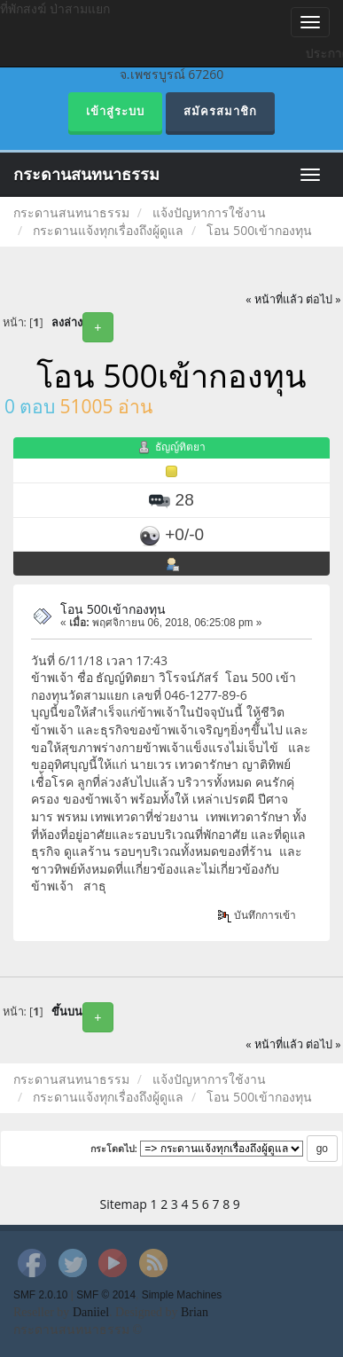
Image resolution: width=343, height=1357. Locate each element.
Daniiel (91, 1312)
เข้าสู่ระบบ (115, 111)
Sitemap (123, 1204)
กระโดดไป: (114, 1148)
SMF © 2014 (106, 1295)
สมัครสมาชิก (220, 111)
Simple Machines (182, 1295)
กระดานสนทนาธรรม (86, 175)
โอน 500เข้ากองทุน (113, 608)
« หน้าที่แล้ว (274, 299)
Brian (194, 1312)
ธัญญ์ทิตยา (180, 447)
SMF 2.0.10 (40, 1295)
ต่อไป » (323, 299)
